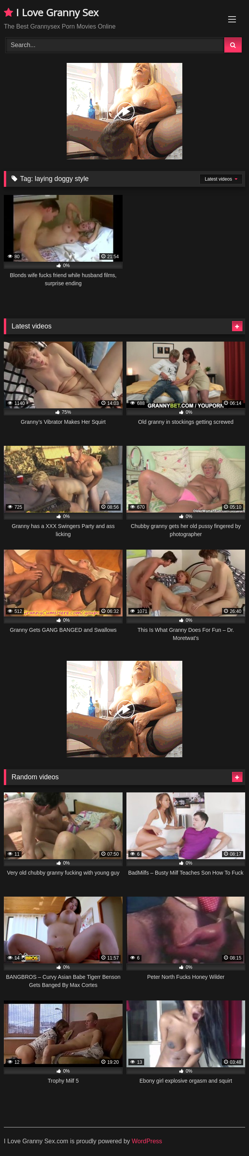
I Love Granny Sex (51, 12)
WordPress (147, 1141)
